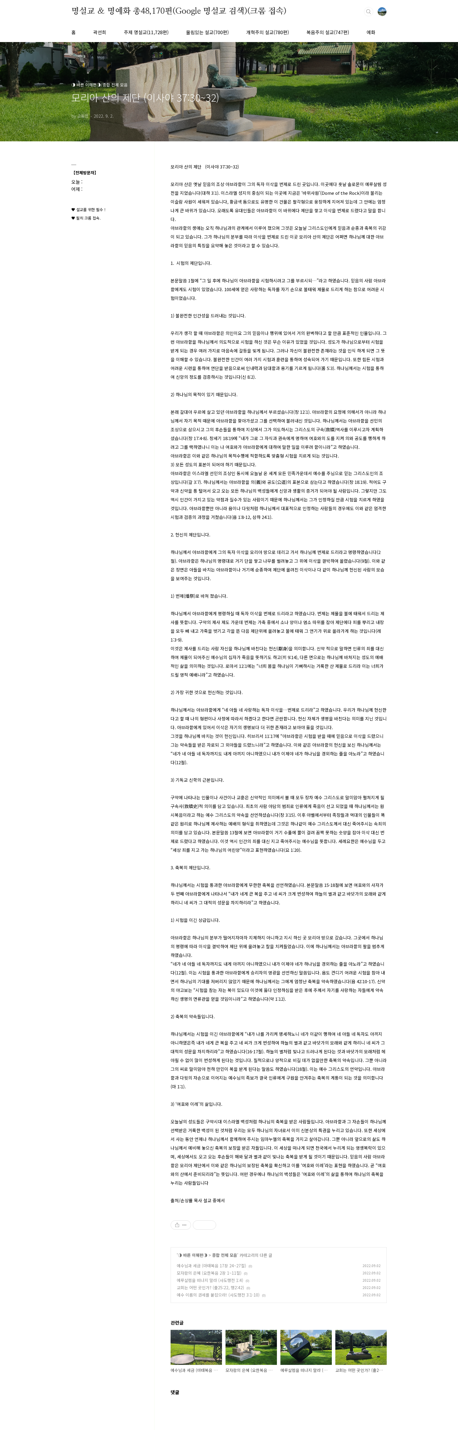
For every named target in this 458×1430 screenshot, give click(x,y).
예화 (371, 32)
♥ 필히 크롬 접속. (86, 218)
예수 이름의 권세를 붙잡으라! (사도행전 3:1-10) (218, 1295)
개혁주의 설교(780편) (267, 32)
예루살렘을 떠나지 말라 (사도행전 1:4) (210, 1280)
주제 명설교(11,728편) (146, 32)
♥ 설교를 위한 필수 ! (88, 209)
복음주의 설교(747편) (327, 32)
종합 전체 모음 (224, 1255)
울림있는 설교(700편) (207, 32)
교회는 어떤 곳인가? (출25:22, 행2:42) (210, 1287)
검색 (368, 11)
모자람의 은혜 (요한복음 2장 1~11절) (209, 1273)
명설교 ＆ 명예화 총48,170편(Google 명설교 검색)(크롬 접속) (179, 11)
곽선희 (99, 32)
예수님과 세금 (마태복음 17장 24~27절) (211, 1266)
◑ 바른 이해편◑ (192, 1255)
